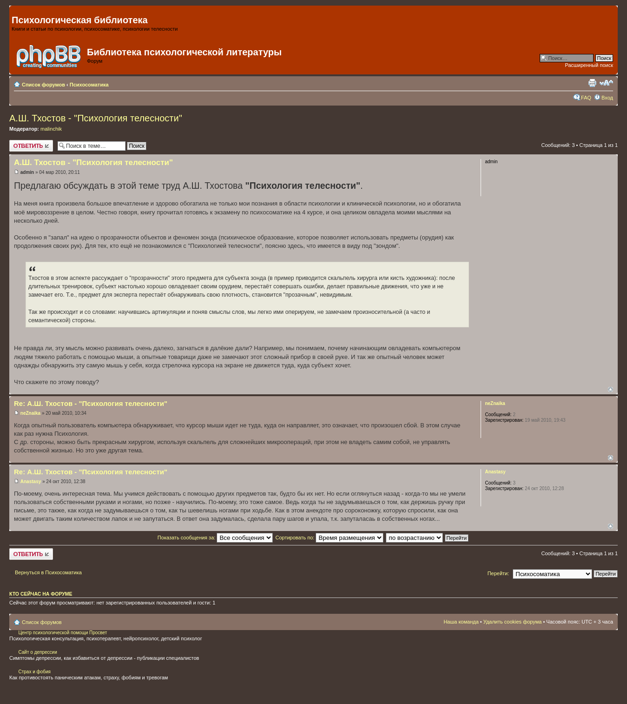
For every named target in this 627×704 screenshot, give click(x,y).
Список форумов (43, 84)
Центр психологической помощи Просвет (62, 632)
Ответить (31, 146)
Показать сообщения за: (215, 537)
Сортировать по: (329, 537)
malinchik (51, 129)
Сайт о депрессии (37, 652)
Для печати (592, 83)
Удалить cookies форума (512, 621)
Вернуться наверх (610, 389)
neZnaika (30, 413)
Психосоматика (89, 84)
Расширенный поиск (589, 65)
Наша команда (460, 621)
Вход (607, 97)
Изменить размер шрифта (606, 83)
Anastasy (30, 481)
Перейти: (498, 573)
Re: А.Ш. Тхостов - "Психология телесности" (90, 403)
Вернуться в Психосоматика (48, 572)
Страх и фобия (34, 671)
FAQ (586, 97)
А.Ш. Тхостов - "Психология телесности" (95, 118)
